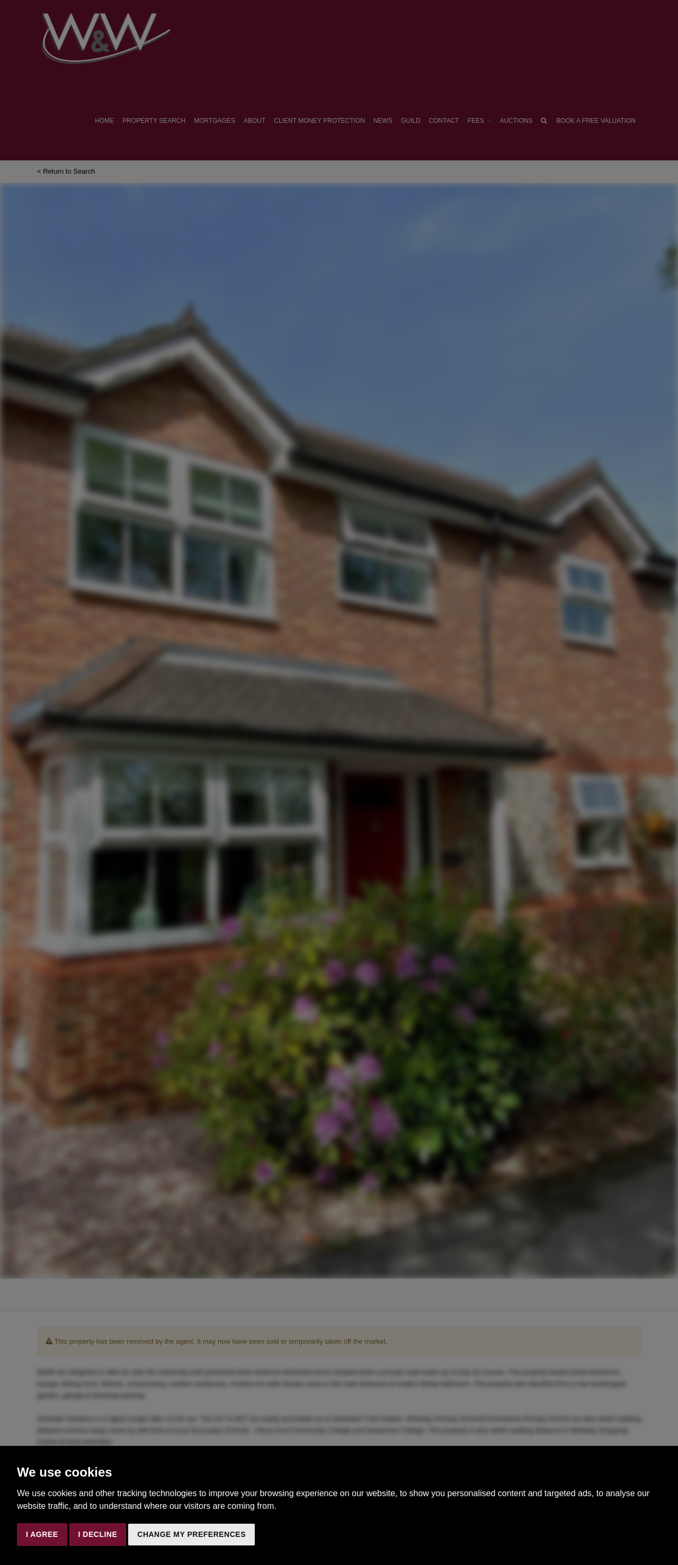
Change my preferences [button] (191, 1534)
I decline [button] (98, 1534)
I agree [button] (42, 1534)
